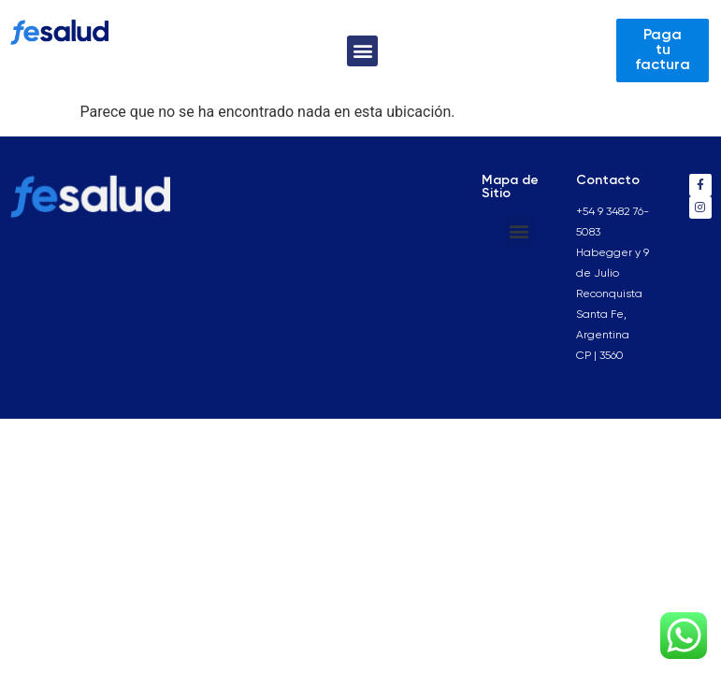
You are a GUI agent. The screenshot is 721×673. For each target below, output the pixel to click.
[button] (362, 51)
